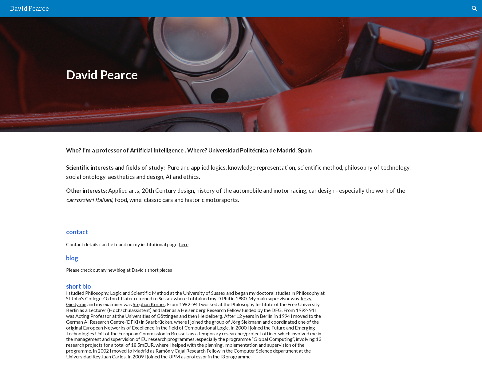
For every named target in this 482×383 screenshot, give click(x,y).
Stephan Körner (149, 304)
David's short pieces (152, 270)
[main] (211, 75)
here (183, 244)
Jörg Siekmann (246, 322)
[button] (474, 8)
